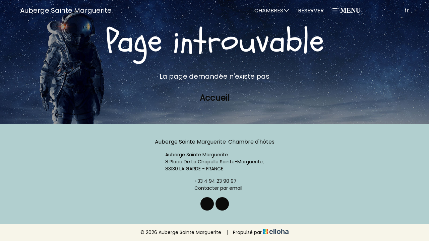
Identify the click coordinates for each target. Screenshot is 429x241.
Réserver (311, 10)
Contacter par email (214, 188)
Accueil (214, 97)
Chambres (272, 10)
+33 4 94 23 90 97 (212, 181)
